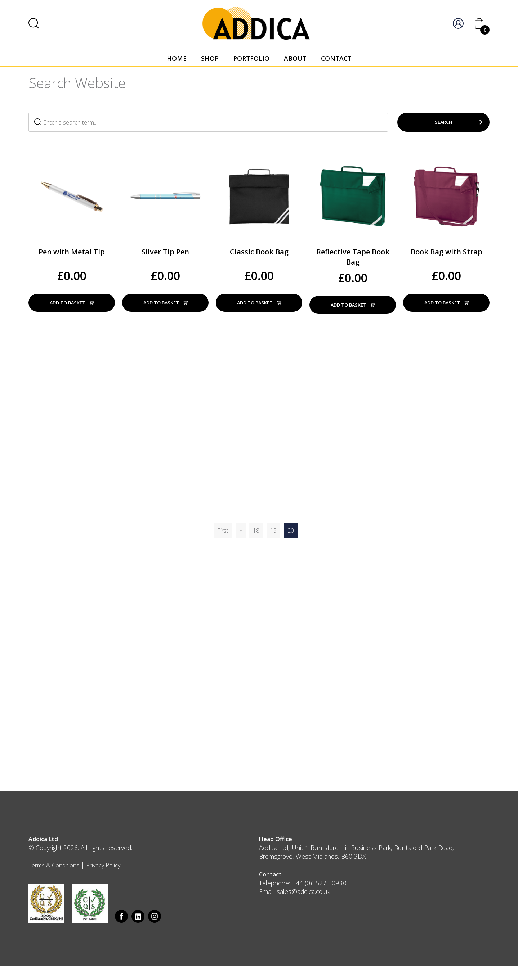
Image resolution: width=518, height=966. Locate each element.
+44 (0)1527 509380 (321, 883)
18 (256, 530)
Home (177, 58)
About (295, 58)
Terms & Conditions (53, 865)
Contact (336, 58)
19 (273, 530)
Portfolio (251, 58)
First (222, 530)
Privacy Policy (103, 865)
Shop (210, 58)
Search (443, 122)
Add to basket (72, 302)
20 (290, 530)
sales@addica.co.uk (303, 891)
